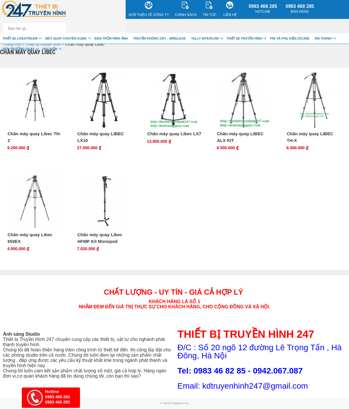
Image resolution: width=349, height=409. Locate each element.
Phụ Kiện (49, 49)
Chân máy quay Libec (84, 44)
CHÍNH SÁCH (186, 9)
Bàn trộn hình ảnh (111, 38)
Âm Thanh (323, 38)
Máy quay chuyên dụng (66, 38)
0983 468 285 (263, 9)
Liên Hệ (230, 9)
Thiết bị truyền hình (244, 38)
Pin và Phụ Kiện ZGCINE (289, 38)
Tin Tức (209, 9)
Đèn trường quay (18, 49)
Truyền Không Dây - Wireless (159, 38)
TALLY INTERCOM (205, 38)
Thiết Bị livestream (20, 38)
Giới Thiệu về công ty (149, 9)
